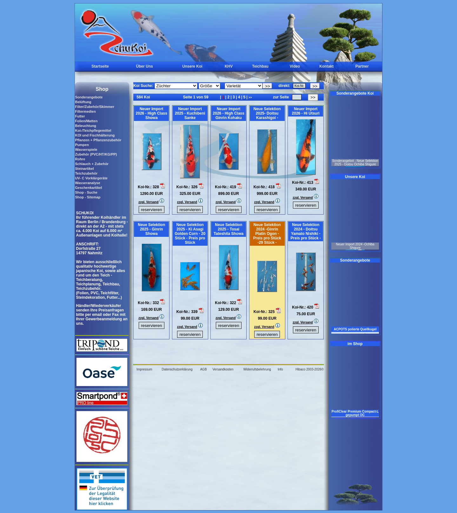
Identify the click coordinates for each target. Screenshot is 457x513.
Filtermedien (85, 111)
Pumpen (82, 145)
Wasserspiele (86, 149)
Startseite (100, 66)
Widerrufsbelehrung (257, 369)
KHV (229, 66)
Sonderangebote (89, 97)
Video (295, 66)
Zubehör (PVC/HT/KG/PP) (96, 154)
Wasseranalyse (87, 183)
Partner (362, 66)
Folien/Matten (86, 121)
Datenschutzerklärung (177, 369)
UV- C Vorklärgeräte (91, 178)
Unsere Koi (192, 66)
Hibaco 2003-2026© (309, 369)
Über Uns (144, 66)
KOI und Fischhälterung (95, 135)
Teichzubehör (86, 173)
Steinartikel (84, 168)
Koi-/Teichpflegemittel (93, 130)
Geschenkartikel (88, 188)
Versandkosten (222, 369)
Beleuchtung (85, 126)
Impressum (144, 369)
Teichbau (260, 66)
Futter (80, 116)
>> (250, 97)
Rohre (80, 159)
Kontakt (326, 66)
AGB (203, 369)
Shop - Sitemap (87, 197)
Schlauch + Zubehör (91, 164)
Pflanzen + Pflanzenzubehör (98, 140)
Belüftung (83, 102)
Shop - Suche (86, 192)
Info (280, 369)
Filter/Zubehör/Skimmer (94, 107)
